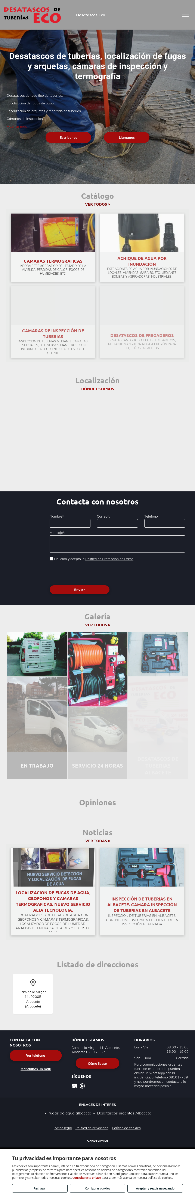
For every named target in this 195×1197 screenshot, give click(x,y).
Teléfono (151, 516)
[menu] (185, 14)
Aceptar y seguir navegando (155, 1188)
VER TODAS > (97, 840)
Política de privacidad (91, 1128)
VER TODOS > (97, 204)
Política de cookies (126, 1128)
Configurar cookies (97, 1188)
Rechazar (40, 1188)
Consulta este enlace (86, 1178)
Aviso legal (63, 1128)
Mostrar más (17, 126)
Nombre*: (57, 516)
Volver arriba (97, 1141)
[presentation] (82, 572)
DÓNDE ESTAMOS (97, 388)
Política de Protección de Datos (109, 559)
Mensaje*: (57, 532)
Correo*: (103, 516)
